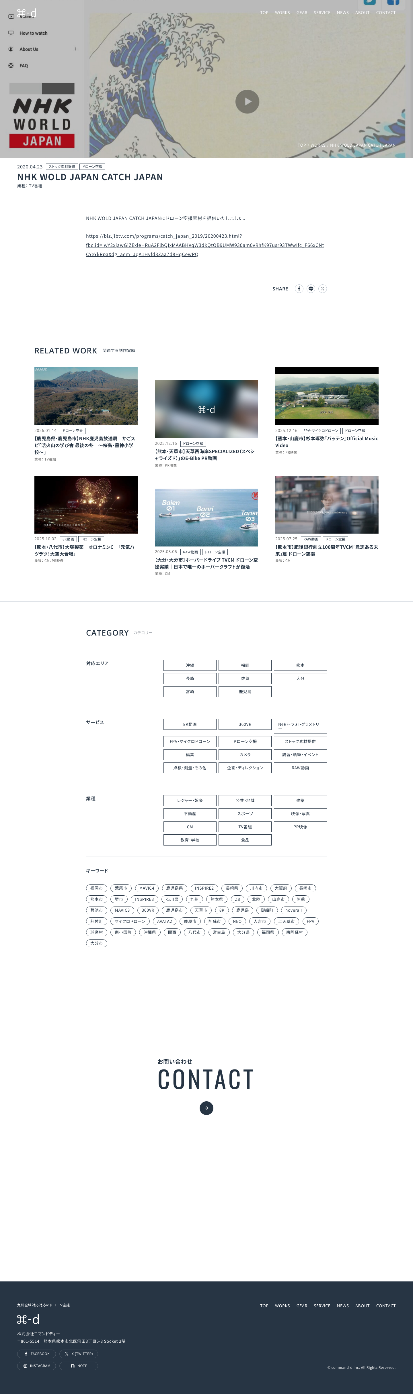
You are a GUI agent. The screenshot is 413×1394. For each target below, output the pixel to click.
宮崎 (190, 692)
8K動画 (190, 724)
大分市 (96, 943)
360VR (245, 724)
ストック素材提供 (300, 741)
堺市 (119, 899)
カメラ (245, 755)
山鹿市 (278, 899)
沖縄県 (149, 932)
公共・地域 (245, 800)
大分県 (243, 932)
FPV (311, 921)
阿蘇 (301, 899)
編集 (190, 755)
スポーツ (245, 814)
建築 (300, 800)
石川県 (172, 899)
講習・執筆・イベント (300, 755)
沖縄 (190, 665)
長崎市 (305, 888)
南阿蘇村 (294, 932)
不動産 (190, 814)
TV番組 (245, 827)
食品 (245, 840)
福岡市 (96, 888)
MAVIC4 (147, 888)
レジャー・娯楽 (190, 800)
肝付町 (96, 921)
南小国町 (123, 932)
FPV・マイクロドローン (190, 741)
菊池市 (96, 910)
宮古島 (219, 932)
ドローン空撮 (245, 741)
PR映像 (300, 827)
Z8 (237, 899)
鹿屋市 (190, 921)
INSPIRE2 (204, 888)
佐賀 (245, 678)
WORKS (318, 145)
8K (222, 910)
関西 (172, 932)
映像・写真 (300, 814)
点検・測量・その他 (189, 768)
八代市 (194, 932)
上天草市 (286, 921)
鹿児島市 (174, 910)
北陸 (256, 899)
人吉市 (260, 921)
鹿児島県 (174, 888)
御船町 (267, 910)
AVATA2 (164, 921)
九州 (194, 899)
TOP (302, 145)
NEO (237, 921)
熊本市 (96, 899)
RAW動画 (300, 768)
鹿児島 (245, 692)
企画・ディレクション (245, 768)
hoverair (294, 910)
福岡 (245, 665)
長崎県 (232, 888)
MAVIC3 (122, 910)
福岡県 (268, 932)
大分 (300, 678)
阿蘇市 (215, 921)
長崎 (190, 678)
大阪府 (281, 888)
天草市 (201, 910)
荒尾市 (121, 888)
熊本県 (217, 899)
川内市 (256, 888)
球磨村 (96, 932)
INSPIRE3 (144, 899)
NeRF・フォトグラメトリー (298, 726)
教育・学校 (190, 840)
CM (190, 827)
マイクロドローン (130, 921)
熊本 (300, 665)
